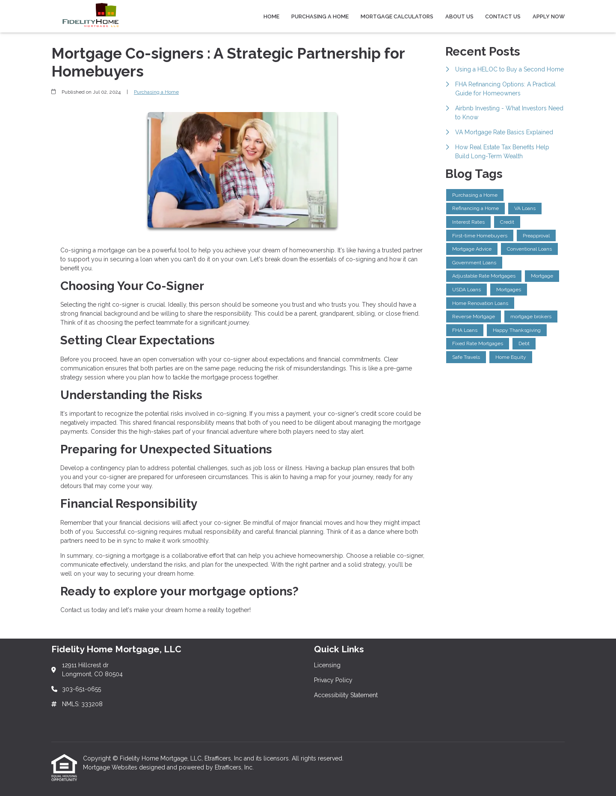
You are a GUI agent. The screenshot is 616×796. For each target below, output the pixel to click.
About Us (459, 16)
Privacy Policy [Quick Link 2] (333, 680)
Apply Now (549, 16)
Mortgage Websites (111, 767)
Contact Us (503, 16)
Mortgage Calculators (397, 16)
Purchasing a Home (320, 16)
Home (271, 16)
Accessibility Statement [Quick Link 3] (346, 695)
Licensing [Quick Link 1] (327, 665)
